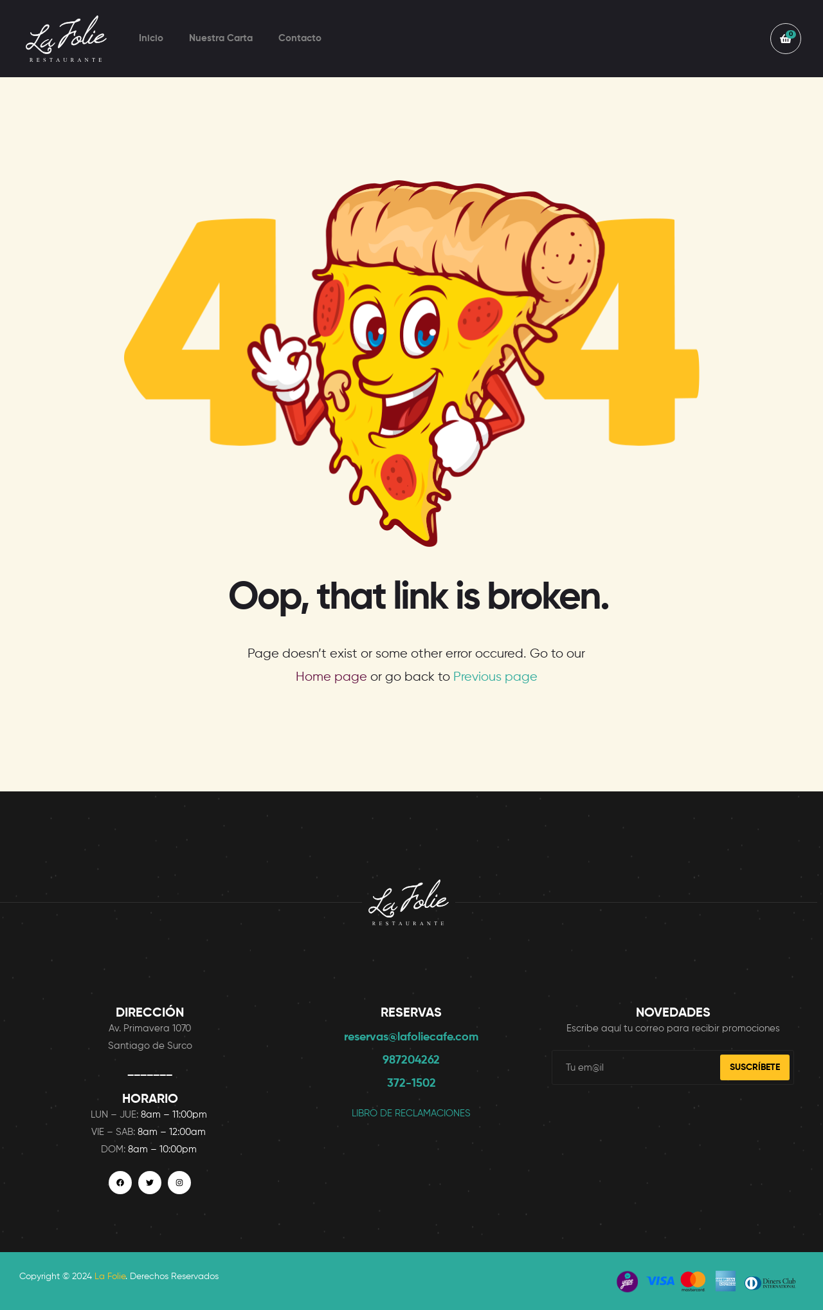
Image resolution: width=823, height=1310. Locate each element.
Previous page (495, 677)
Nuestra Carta (221, 38)
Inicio (151, 38)
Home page (331, 677)
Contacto (299, 38)
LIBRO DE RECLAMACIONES (411, 1113)
